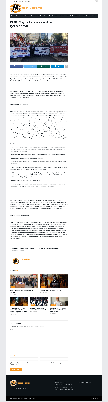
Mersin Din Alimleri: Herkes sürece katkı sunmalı (21, 291)
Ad (11, 350)
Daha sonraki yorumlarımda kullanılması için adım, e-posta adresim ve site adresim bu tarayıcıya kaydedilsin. (36, 364)
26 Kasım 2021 (13, 30)
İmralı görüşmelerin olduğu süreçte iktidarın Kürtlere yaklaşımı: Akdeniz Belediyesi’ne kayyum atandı (18, 311)
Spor (76, 16)
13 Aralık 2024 (33, 312)
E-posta (12, 357)
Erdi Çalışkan (32, 399)
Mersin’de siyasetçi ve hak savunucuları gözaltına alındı (38, 309)
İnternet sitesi (43, 357)
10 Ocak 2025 (13, 315)
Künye (93, 16)
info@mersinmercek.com (24, 1)
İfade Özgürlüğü (53, 16)
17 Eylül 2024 (53, 313)
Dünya (41, 16)
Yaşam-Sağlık (70, 16)
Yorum (12, 330)
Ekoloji (80, 16)
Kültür (46, 16)
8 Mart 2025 (13, 294)
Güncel (22, 16)
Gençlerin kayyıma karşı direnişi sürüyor (52, 290)
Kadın (17, 16)
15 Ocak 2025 (43, 292)
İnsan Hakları (62, 16)
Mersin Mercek (26, 259)
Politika (27, 16)
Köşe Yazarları (87, 16)
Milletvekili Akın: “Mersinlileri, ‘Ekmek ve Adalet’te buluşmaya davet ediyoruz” (58, 310)
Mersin (13, 16)
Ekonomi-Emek (35, 16)
